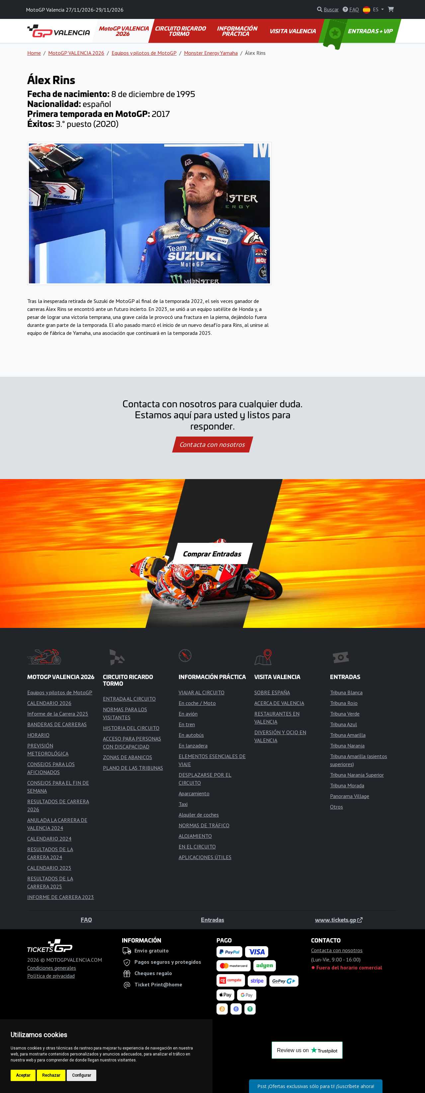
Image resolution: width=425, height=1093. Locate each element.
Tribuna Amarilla (348, 735)
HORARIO (38, 735)
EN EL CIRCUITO (197, 846)
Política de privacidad (51, 975)
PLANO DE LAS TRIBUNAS (133, 767)
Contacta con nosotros (212, 444)
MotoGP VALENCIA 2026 (124, 31)
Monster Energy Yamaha (211, 53)
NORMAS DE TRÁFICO (204, 825)
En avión (188, 713)
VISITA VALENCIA (293, 31)
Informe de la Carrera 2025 (57, 713)
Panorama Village (349, 796)
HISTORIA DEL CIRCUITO (131, 728)
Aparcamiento (194, 793)
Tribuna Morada (347, 785)
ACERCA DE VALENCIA (279, 703)
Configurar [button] (81, 1075)
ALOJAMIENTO (195, 836)
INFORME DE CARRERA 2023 (60, 897)
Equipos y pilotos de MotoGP (144, 53)
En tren (187, 724)
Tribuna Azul (343, 724)
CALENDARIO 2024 (49, 838)
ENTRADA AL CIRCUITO (129, 698)
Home (34, 53)
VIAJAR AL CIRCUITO (201, 692)
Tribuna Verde (345, 713)
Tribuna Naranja (347, 745)
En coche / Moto (197, 703)
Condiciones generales (51, 967)
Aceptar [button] (23, 1075)
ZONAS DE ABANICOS (127, 757)
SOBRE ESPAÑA (272, 692)
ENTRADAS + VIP (358, 31)
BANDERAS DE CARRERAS (57, 724)
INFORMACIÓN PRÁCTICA (237, 31)
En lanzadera (193, 745)
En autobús (191, 735)
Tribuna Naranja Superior (357, 774)
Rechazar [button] (51, 1075)
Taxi (183, 804)
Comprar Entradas (212, 553)
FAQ (86, 920)
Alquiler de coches (199, 814)
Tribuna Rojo (344, 703)
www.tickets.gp (339, 920)
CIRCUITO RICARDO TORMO (180, 31)
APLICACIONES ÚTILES (205, 857)
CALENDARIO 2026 (49, 703)
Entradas (212, 920)
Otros (336, 806)
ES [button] (371, 10)
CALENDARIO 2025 (49, 867)
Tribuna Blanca (346, 692)
